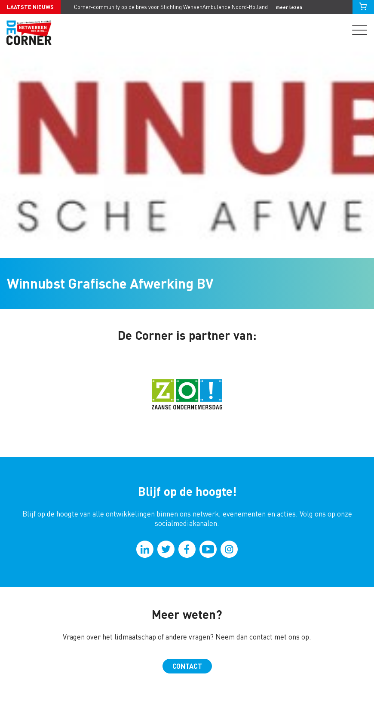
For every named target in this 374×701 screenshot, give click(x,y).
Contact (187, 665)
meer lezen (289, 7)
